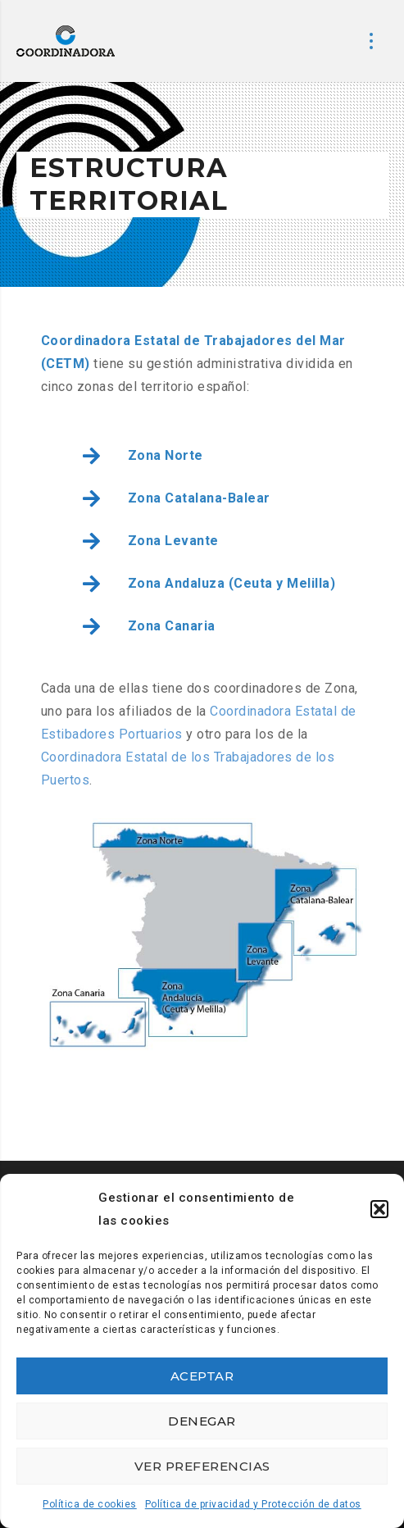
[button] (379, 1209)
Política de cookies (90, 1504)
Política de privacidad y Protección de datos (253, 1504)
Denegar (202, 1421)
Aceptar (202, 1376)
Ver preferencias (202, 1466)
